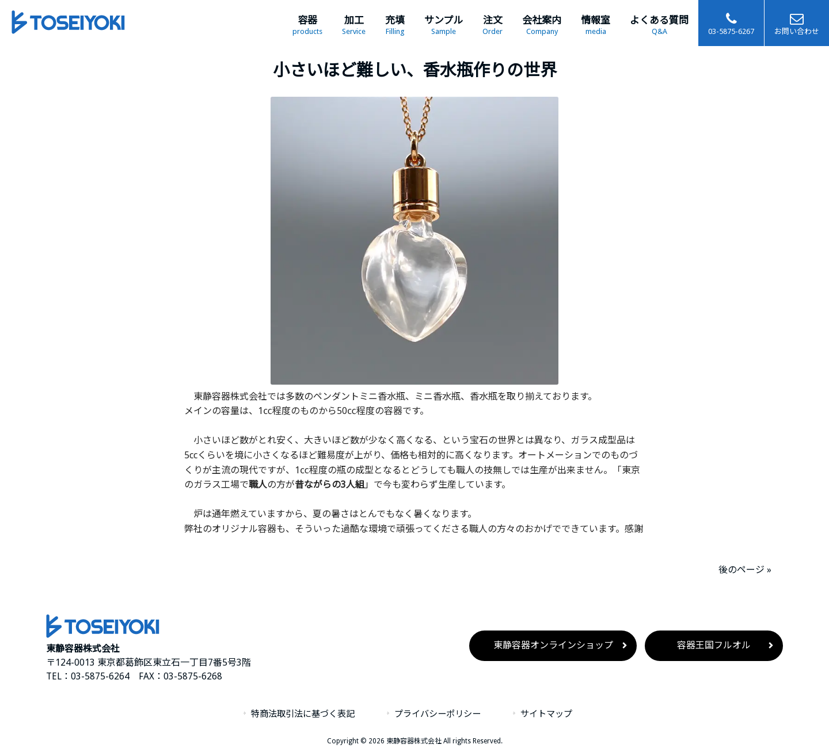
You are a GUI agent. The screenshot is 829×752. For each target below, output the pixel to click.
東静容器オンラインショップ (553, 645)
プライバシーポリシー (437, 714)
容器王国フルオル (714, 645)
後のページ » (744, 569)
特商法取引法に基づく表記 (303, 714)
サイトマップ (546, 714)
